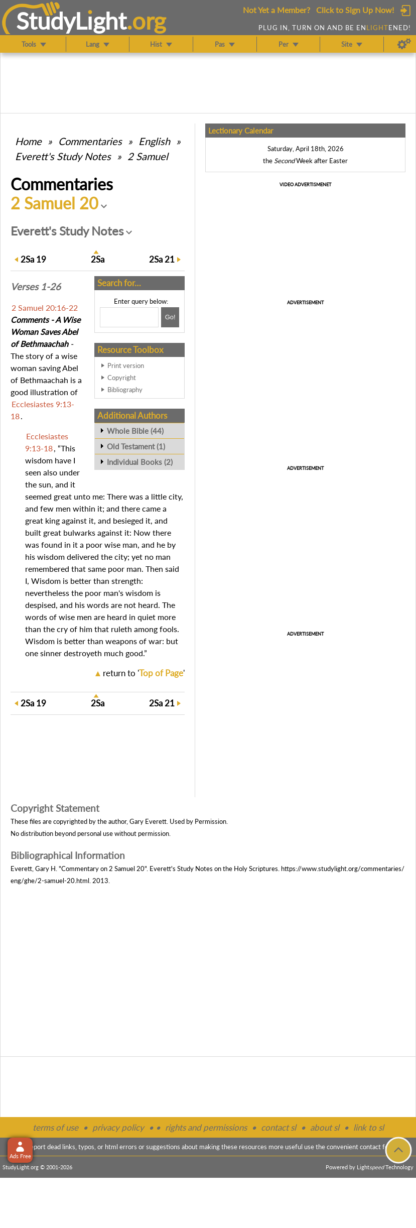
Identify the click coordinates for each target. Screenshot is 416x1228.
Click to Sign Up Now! (355, 10)
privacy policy (118, 1127)
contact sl (278, 1127)
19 (33, 259)
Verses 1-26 (36, 286)
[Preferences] (404, 44)
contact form (378, 1147)
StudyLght (71, 21)
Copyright (121, 378)
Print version (125, 365)
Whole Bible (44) (135, 430)
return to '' (144, 673)
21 (162, 259)
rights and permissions (206, 1127)
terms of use (55, 1127)
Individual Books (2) (140, 461)
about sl (324, 1127)
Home (28, 141)
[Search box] (129, 317)
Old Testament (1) (136, 446)
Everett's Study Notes (63, 156)
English (154, 141)
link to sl (368, 1127)
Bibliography (125, 390)
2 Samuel (147, 156)
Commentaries (90, 141)
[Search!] (170, 317)
